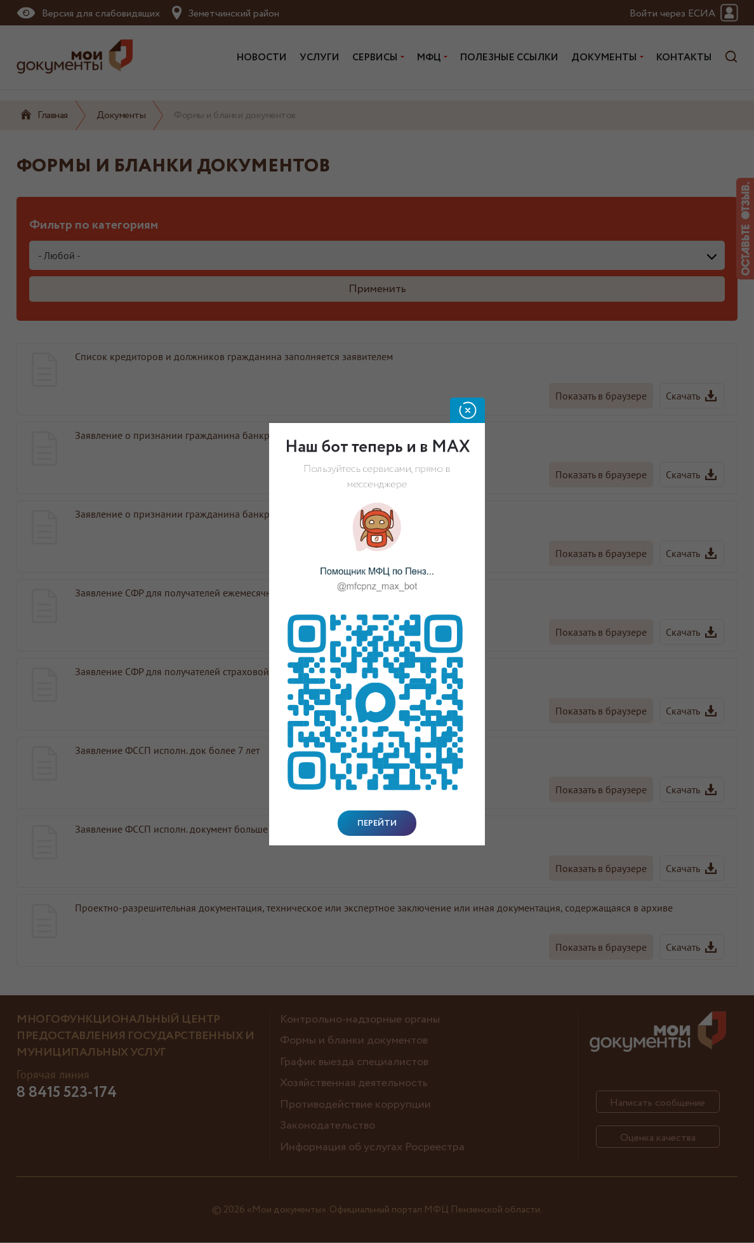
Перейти (377, 823)
